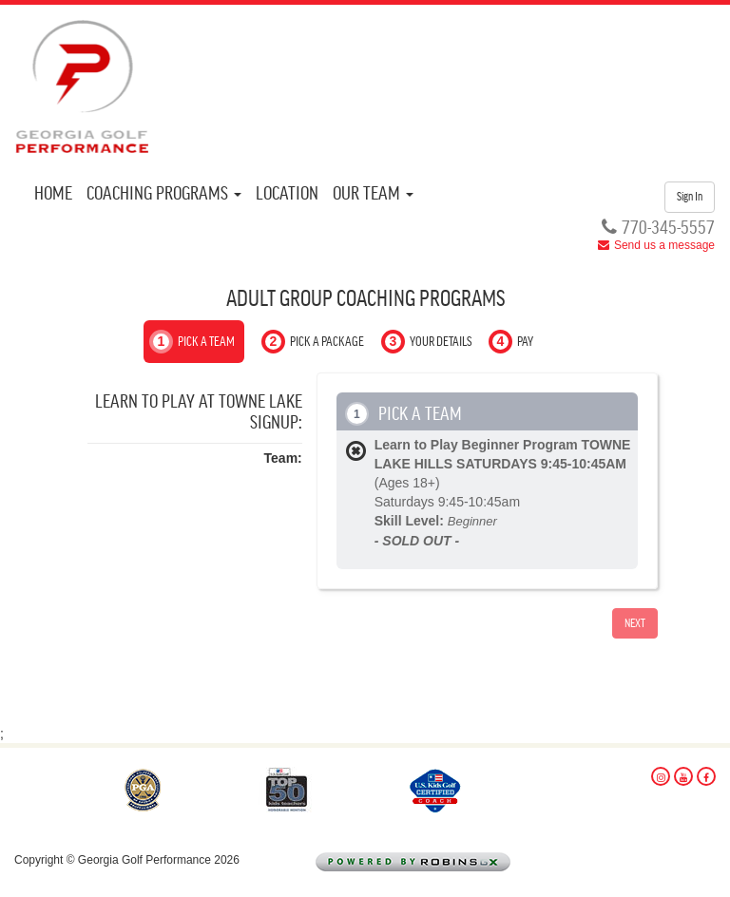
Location (287, 193)
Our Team (373, 193)
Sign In (689, 196)
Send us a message (664, 245)
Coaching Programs (163, 193)
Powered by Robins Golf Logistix (442, 862)
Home (53, 193)
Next (634, 623)
